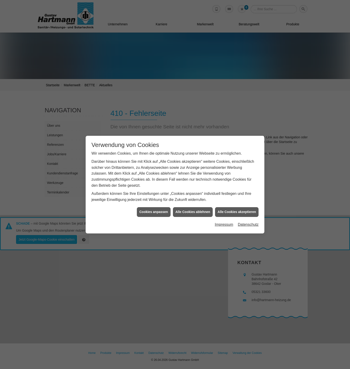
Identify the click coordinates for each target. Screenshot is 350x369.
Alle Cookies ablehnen (192, 204)
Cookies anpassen (153, 204)
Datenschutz (248, 217)
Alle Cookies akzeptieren (237, 204)
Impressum (224, 217)
